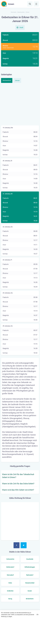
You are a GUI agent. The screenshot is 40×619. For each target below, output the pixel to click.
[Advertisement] (20, 104)
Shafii (21, 27)
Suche (30, 4)
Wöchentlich (7, 80)
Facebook (17, 545)
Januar (17, 80)
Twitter (24, 545)
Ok (37, 614)
